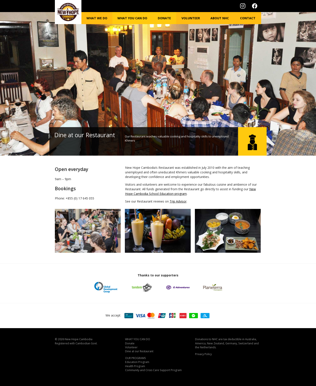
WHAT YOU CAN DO (137, 339)
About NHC (219, 18)
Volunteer (190, 18)
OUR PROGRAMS (135, 358)
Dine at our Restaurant (139, 351)
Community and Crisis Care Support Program (153, 370)
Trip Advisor (178, 201)
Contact (247, 18)
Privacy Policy (203, 354)
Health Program (135, 366)
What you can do (132, 18)
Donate (164, 18)
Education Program (137, 362)
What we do (96, 18)
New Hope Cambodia (78, 339)
